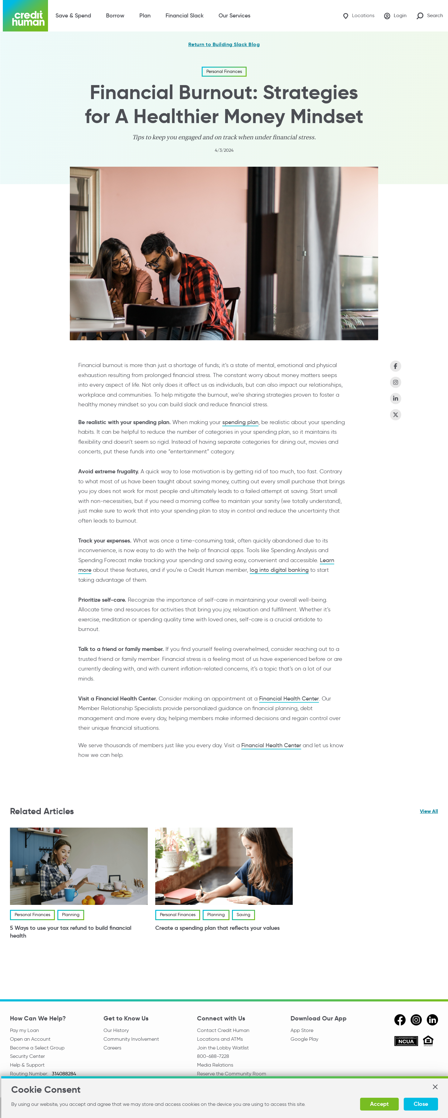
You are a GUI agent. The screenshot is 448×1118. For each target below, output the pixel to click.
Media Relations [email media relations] (215, 1065)
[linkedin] (432, 1019)
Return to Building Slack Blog (224, 44)
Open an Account (30, 1039)
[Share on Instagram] (395, 382)
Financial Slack (185, 15)
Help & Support (27, 1065)
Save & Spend (73, 15)
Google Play (304, 1039)
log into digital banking (279, 569)
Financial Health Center (289, 698)
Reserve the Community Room (231, 1074)
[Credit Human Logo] (25, 15)
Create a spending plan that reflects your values (217, 927)
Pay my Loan (24, 1030)
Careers (112, 1048)
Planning (70, 914)
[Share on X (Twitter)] (395, 414)
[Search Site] (430, 15)
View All (429, 811)
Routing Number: (30, 1074)
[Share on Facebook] (395, 366)
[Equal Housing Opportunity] (428, 1041)
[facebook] (400, 1019)
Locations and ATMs (220, 1039)
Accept (379, 1103)
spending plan (240, 422)
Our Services (234, 15)
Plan (145, 15)
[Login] (395, 16)
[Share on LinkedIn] (395, 398)
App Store (302, 1030)
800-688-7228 (213, 1056)
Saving (243, 914)
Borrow (115, 15)
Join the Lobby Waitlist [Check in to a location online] (223, 1048)
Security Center (27, 1056)
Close (421, 1103)
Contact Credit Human (223, 1030)
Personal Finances (224, 71)
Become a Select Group (37, 1048)
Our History (116, 1030)
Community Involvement (131, 1039)
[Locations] (358, 15)
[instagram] (416, 1019)
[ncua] (406, 1042)
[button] (435, 1087)
